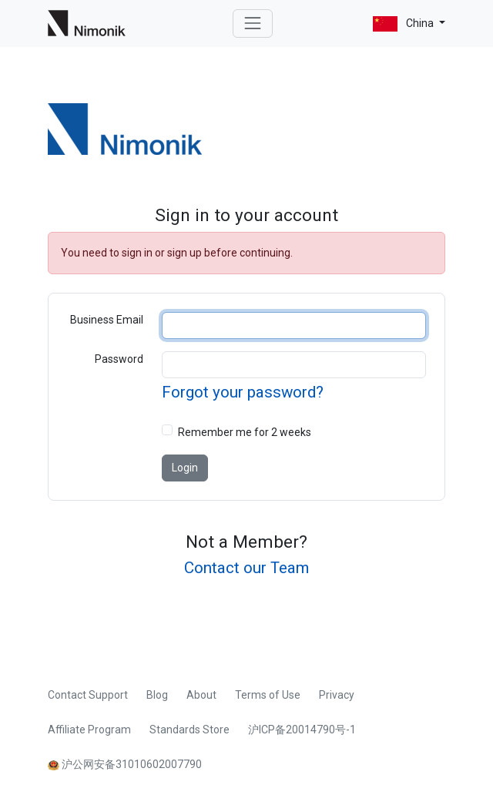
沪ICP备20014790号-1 (302, 729)
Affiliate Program (89, 729)
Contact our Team (246, 568)
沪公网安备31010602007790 (125, 764)
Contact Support (88, 695)
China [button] (404, 24)
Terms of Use (267, 695)
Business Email (106, 320)
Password (119, 359)
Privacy (336, 695)
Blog (157, 695)
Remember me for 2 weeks (244, 432)
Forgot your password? (243, 392)
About (201, 695)
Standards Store (189, 729)
